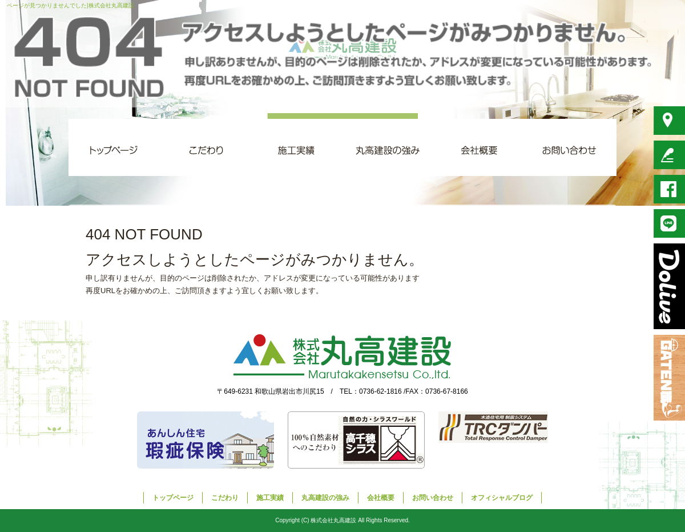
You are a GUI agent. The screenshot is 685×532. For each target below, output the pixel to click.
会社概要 (479, 147)
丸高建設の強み (388, 147)
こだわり (205, 147)
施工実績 (296, 147)
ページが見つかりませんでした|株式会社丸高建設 (70, 5)
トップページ (114, 147)
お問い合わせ (570, 147)
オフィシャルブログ (502, 498)
